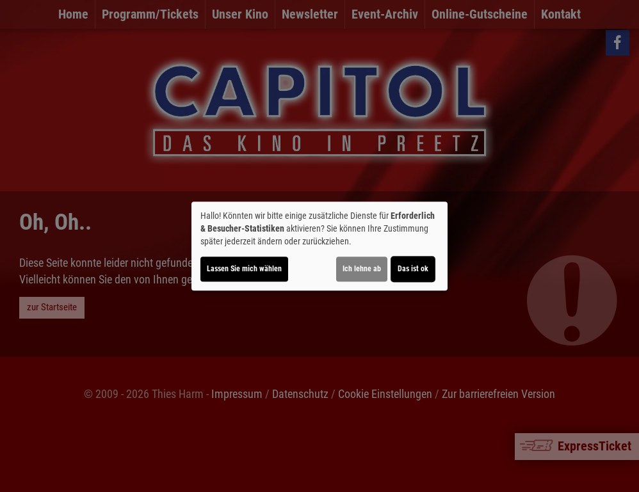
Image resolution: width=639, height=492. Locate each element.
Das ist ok (413, 268)
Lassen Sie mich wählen (244, 268)
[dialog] (319, 246)
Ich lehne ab (362, 268)
